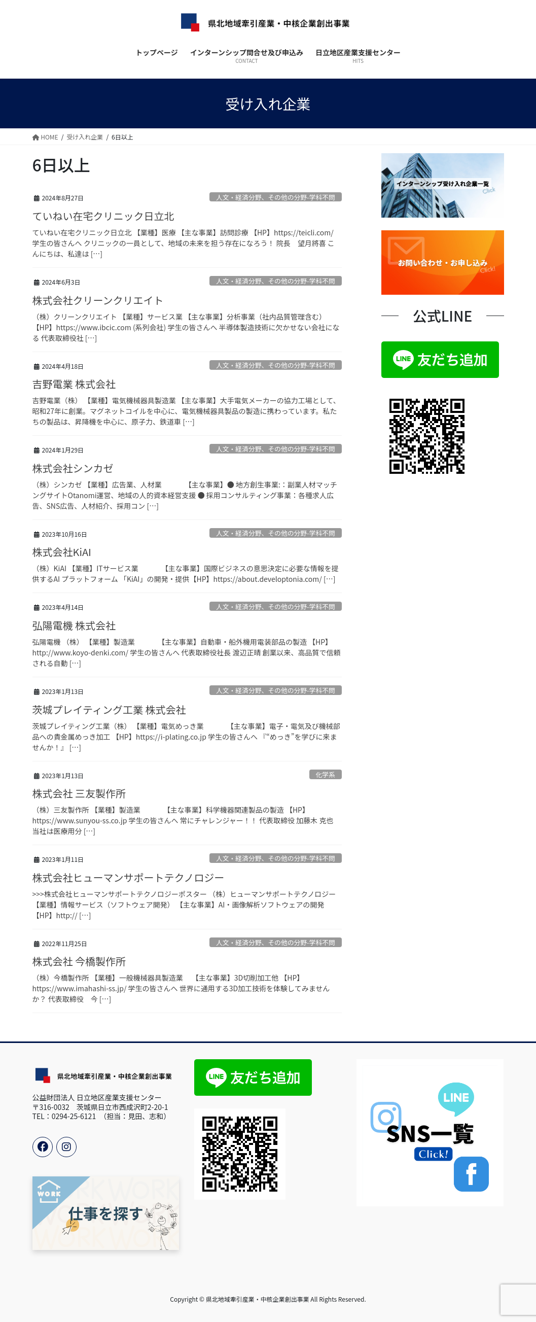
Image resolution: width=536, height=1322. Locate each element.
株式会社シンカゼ (73, 468)
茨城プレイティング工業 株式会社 (109, 709)
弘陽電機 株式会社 (74, 625)
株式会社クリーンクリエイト (98, 300)
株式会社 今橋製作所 (79, 961)
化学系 (325, 774)
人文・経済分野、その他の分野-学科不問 (275, 197)
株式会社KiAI (61, 551)
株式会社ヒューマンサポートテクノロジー (128, 877)
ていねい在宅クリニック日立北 (103, 215)
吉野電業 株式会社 (74, 383)
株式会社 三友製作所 (79, 793)
